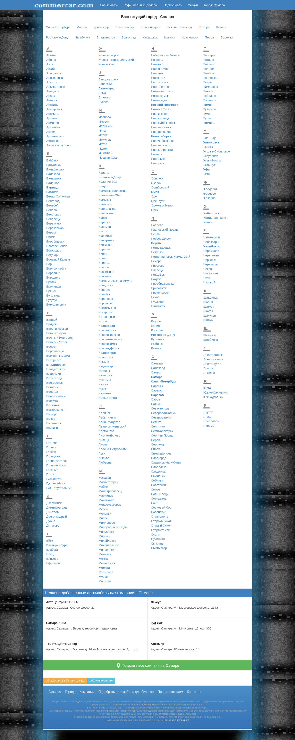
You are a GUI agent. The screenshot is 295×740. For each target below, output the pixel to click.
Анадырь (52, 91)
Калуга (103, 186)
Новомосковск (161, 127)
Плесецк (157, 270)
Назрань (157, 59)
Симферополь (161, 453)
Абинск (51, 59)
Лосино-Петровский (113, 449)
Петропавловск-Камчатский (170, 256)
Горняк (51, 447)
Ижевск (104, 121)
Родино (156, 325)
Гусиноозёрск (55, 483)
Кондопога (106, 285)
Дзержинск (54, 503)
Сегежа (156, 422)
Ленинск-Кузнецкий (112, 426)
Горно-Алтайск (56, 461)
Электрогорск (213, 354)
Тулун (207, 118)
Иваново (105, 117)
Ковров (104, 267)
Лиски (103, 444)
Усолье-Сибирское (216, 151)
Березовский (55, 228)
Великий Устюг (56, 342)
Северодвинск (161, 417)
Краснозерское (109, 334)
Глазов (51, 451)
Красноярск (190, 37)
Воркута (52, 400)
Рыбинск (157, 343)
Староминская (161, 521)
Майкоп (104, 486)
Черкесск (209, 260)
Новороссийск (161, 131)
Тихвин (208, 91)
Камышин (105, 204)
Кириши (104, 249)
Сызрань (157, 543)
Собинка (157, 480)
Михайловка (107, 540)
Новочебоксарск (162, 140)
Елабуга (52, 549)
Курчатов (105, 393)
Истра (103, 144)
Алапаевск (53, 73)
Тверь (207, 82)
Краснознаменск (110, 339)
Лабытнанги (107, 417)
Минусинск (106, 531)
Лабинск (105, 413)
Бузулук (51, 300)
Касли (103, 231)
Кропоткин (106, 357)
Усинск (208, 147)
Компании (87, 692)
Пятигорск (158, 306)
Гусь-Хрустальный (59, 488)
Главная (55, 692)
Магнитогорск (108, 482)
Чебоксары (211, 242)
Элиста (208, 368)
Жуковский (106, 64)
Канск (103, 217)
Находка (157, 73)
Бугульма (53, 295)
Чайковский (211, 237)
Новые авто (109, 5)
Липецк (104, 440)
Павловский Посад (164, 229)
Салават (157, 363)
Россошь (157, 330)
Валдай (51, 319)
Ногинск (156, 154)
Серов (155, 440)
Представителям (170, 692)
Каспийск (105, 235)
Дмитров (52, 512)
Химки (207, 222)
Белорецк (53, 219)
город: (214, 5)
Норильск (158, 158)
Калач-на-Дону (110, 177)
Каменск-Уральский (113, 190)
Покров (156, 279)
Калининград (108, 181)
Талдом (208, 68)
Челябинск (82, 37)
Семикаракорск (162, 431)
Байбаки (52, 160)
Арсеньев (53, 127)
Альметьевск (55, 86)
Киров (103, 253)
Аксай (50, 68)
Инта (102, 130)
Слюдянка (158, 471)
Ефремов (53, 563)
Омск (155, 192)
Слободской (159, 467)
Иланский (105, 126)
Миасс (103, 518)
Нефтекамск (160, 82)
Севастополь (160, 408)
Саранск (157, 386)
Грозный (52, 470)
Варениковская (57, 328)
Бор (49, 264)
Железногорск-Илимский (116, 59)
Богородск (53, 250)
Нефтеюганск (160, 86)
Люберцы (105, 462)
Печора (156, 261)
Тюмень (209, 122)
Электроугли (212, 363)
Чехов (207, 269)
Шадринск (210, 297)
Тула (207, 113)
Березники (53, 223)
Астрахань (53, 140)
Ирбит (103, 135)
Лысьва (104, 458)
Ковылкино (106, 271)
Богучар (52, 255)
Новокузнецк (160, 118)
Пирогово (157, 265)
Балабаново (55, 169)
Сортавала (158, 498)
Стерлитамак (160, 530)
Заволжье (106, 84)
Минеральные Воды (113, 527)
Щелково (209, 335)
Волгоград (128, 37)
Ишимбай (105, 153)
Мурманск (106, 572)
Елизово (52, 558)
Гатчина (52, 442)
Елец (50, 554)
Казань (221, 27)
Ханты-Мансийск (215, 217)
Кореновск (106, 298)
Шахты (208, 311)
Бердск (51, 232)
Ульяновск (211, 142)
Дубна (50, 521)
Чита (206, 278)
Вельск (51, 346)
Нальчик (157, 64)
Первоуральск (161, 238)
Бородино (53, 277)
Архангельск (55, 136)
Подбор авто (173, 5)
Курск (103, 388)
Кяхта (113, 397)
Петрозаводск (161, 247)
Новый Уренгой (162, 149)
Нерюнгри (158, 77)
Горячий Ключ (56, 465)
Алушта (51, 82)
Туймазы (209, 109)
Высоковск (53, 423)
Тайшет (208, 64)
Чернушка (210, 264)
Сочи (154, 503)
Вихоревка (53, 360)
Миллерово (107, 522)
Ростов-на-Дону (57, 37)
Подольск (158, 274)
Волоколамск (55, 396)
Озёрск (156, 183)
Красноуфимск (109, 348)
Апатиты (52, 104)
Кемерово (106, 240)
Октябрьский (160, 187)
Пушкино (157, 301)
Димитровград (56, 507)
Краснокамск (108, 343)
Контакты (194, 692)
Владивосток (105, 37)
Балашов (52, 183)
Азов (49, 64)
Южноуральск (213, 397)
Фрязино (209, 198)
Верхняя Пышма (58, 355)
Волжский (53, 387)
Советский (158, 485)
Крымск (104, 361)
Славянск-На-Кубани (166, 462)
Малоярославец (110, 491)
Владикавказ (55, 369)
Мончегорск (107, 563)
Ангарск (51, 100)
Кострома (105, 312)
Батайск (52, 192)
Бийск (50, 237)
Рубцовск (157, 339)
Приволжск (159, 288)
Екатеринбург (125, 27)
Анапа (50, 95)
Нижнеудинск (160, 100)
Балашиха (53, 178)
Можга (103, 558)
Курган (103, 384)
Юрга (207, 388)
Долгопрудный (56, 516)
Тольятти (209, 100)
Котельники (107, 316)
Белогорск (53, 214)
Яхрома (208, 425)
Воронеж (227, 37)
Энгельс (209, 373)
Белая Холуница (58, 196)
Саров (155, 399)
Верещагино (55, 351)
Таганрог (209, 55)
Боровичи (53, 273)
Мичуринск (106, 549)
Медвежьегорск (110, 504)
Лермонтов (106, 431)
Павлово (157, 225)
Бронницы (53, 286)
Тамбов (208, 73)
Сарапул (157, 390)
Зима (102, 93)
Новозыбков (159, 113)
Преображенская (163, 283)
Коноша (104, 289)
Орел (155, 196)
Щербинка (210, 339)
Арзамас (52, 118)
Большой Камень (58, 259)
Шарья (208, 302)
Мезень (104, 509)
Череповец (211, 255)
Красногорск (107, 330)
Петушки (157, 252)
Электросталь (213, 359)
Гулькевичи (54, 479)
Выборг (51, 414)
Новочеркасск (161, 145)
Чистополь (211, 273)
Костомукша (107, 307)
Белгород (53, 201)
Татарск (208, 59)
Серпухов (158, 444)
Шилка (208, 320)
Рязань (156, 348)
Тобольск (210, 95)
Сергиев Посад (162, 435)
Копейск (104, 294)
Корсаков (105, 303)
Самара (204, 27)
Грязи (50, 474)
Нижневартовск (162, 91)
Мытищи (105, 581)
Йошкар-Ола (108, 157)
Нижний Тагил (161, 109)
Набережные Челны (165, 55)
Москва (82, 27)
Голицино (53, 456)
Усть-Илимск (212, 160)
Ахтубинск (64, 145)
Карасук (104, 222)
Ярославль (211, 421)
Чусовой (209, 282)
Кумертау (105, 375)
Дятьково (52, 525)
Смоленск (158, 476)
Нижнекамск (159, 95)
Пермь (209, 37)
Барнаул (52, 187)
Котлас (104, 321)
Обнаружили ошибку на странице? (65, 680)
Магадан (105, 477)
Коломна (105, 276)
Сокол (155, 489)
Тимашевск (211, 86)
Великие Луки (56, 333)
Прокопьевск (160, 292)
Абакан (51, 55)
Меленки (105, 513)
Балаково (53, 174)
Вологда (52, 391)
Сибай (155, 449)
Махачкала (107, 500)
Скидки (193, 5)
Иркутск (169, 37)
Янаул (207, 416)
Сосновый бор (161, 507)
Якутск (208, 412)
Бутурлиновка (56, 304)
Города (70, 692)
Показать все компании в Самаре (147, 665)
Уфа (206, 169)
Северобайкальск (163, 413)
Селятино (158, 426)
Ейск (49, 540)
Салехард (158, 368)
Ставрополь (159, 516)
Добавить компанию (101, 680)
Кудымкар (106, 366)
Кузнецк (104, 370)
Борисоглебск (56, 268)
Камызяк (105, 199)
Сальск (156, 372)
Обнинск (157, 178)
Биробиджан (55, 241)
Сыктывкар (159, 548)
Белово (51, 210)
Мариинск (106, 495)
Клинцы (104, 262)
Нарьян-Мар (160, 68)
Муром (103, 576)
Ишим (103, 148)
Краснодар (101, 27)
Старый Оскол (161, 525)
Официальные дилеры (141, 5)
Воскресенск (55, 409)
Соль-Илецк (159, 494)
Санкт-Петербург (58, 27)
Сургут (155, 534)
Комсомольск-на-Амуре (115, 280)
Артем (50, 131)
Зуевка (104, 102)
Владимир (53, 373)
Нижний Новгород (179, 27)
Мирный (104, 536)
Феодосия (210, 189)
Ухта (206, 174)
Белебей (52, 205)
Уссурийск (210, 156)
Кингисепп (106, 244)
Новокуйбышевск (163, 122)
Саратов (157, 395)
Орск (154, 210)
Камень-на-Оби (110, 195)
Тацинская (210, 77)
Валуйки (52, 324)
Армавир (52, 122)
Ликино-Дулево (109, 435)
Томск (207, 104)
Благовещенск (56, 246)
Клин (102, 258)
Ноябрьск (158, 163)
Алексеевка (54, 77)
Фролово (209, 193)
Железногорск (109, 55)
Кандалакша (108, 208)
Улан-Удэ (210, 138)
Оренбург (158, 201)
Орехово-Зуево (162, 205)
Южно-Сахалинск (215, 392)
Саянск (156, 404)
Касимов (105, 226)
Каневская (106, 213)
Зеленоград (107, 88)
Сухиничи (158, 539)
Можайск (105, 554)
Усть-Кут (209, 165)
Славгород (158, 458)
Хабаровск (150, 37)
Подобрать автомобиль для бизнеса (126, 692)
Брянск (51, 291)
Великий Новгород (59, 337)
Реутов (156, 321)
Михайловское (109, 545)
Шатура (208, 306)
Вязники (52, 427)
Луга (102, 453)
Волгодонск (54, 382)
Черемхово (211, 251)
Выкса (50, 418)
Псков (155, 297)
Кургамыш (106, 379)
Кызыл (103, 397)
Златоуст (105, 97)
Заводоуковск (108, 79)
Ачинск (51, 145)
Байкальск (53, 165)
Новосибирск (150, 27)
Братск (51, 282)
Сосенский (158, 512)
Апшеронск (54, 109)
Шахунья (209, 315)
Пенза (155, 234)
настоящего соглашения (176, 720)
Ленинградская (109, 422)
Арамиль (52, 113)
